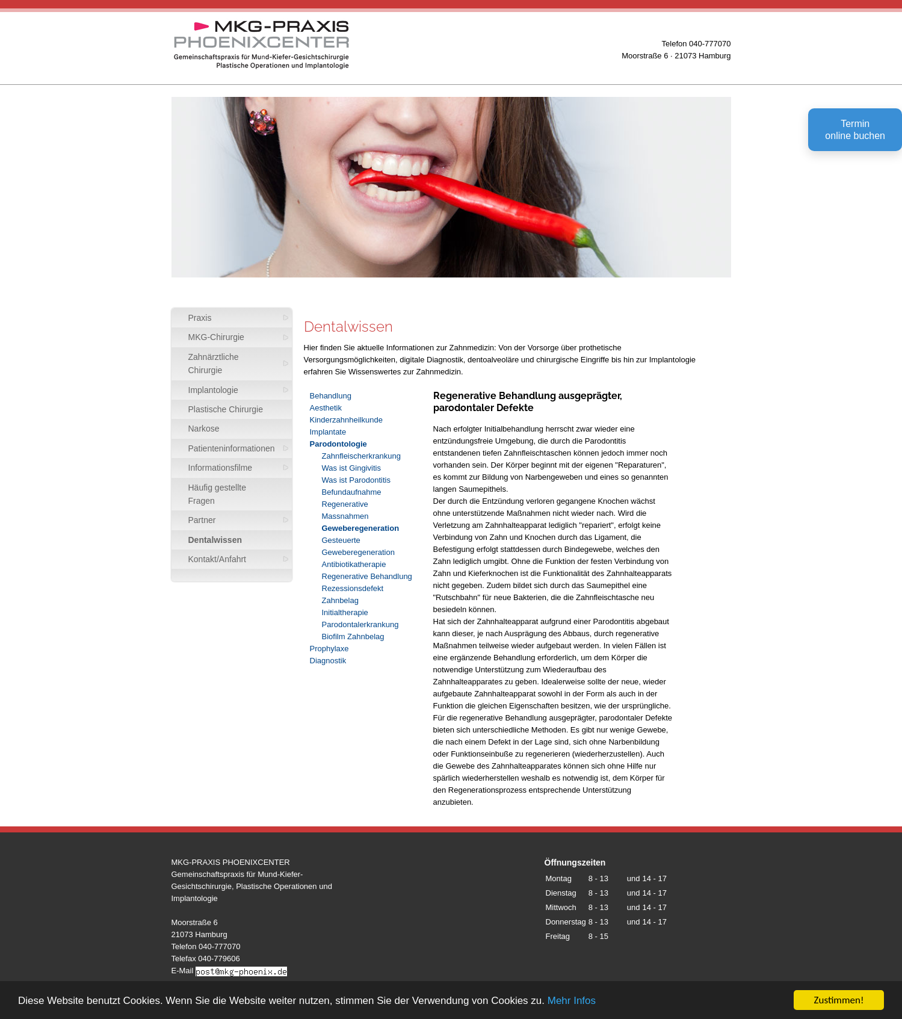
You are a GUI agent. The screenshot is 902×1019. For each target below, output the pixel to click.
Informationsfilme (220, 467)
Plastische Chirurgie (226, 409)
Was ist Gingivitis (351, 467)
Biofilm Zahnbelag (353, 636)
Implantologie (213, 390)
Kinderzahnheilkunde (346, 419)
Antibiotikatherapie (354, 564)
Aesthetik (326, 407)
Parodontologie (338, 443)
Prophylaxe (329, 648)
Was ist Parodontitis (356, 480)
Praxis (200, 318)
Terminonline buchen (855, 130)
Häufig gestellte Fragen (217, 494)
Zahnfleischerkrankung (361, 455)
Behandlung (330, 395)
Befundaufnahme (351, 492)
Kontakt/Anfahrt (217, 559)
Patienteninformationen (231, 448)
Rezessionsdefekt (353, 588)
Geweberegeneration (361, 528)
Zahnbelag (340, 600)
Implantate (328, 431)
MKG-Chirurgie (216, 337)
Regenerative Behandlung (367, 576)
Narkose (204, 428)
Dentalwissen (215, 540)
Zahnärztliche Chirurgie (213, 363)
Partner (202, 520)
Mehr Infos (572, 1002)
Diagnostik (328, 660)
